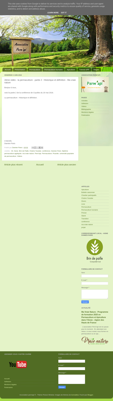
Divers (83, 201)
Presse (84, 213)
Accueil (8, 70)
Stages (96, 70)
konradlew (75, 395)
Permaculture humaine (53, 70)
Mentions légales (87, 112)
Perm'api (38, 153)
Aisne (16, 151)
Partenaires (85, 115)
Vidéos (19, 156)
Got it (64, 13)
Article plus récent (13, 164)
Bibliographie (86, 109)
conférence (46, 151)
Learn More (53, 13)
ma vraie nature (28, 153)
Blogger (90, 395)
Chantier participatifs (88, 195)
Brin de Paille (24, 151)
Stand (83, 216)
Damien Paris (56, 151)
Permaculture (34, 70)
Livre (83, 204)
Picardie (56, 153)
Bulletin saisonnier (88, 192)
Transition (85, 219)
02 (12, 151)
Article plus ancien (66, 164)
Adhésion (84, 103)
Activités (84, 101)
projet (83, 227)
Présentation (20, 70)
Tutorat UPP (84, 70)
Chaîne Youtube (35, 151)
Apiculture (71, 70)
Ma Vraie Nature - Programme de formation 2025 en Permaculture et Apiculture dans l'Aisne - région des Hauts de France (94, 317)
